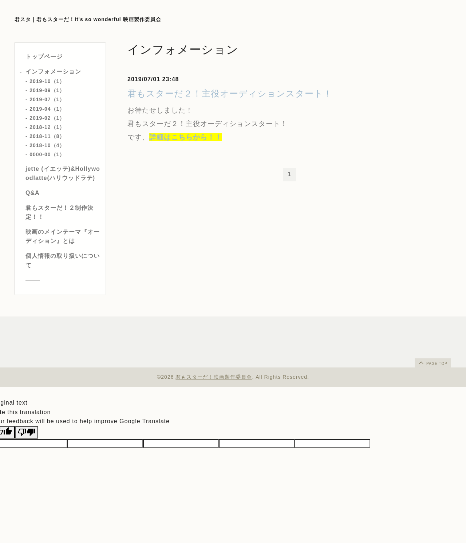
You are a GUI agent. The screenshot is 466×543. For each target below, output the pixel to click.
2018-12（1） (47, 127)
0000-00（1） (47, 154)
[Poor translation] (26, 432)
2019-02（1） (47, 118)
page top (432, 362)
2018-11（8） (47, 136)
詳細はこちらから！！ (185, 137)
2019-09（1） (47, 90)
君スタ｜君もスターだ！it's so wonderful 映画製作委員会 (88, 19)
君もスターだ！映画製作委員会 (213, 377)
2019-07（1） (47, 99)
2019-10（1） (47, 81)
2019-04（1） (47, 109)
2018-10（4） (47, 145)
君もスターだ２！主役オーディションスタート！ (229, 93)
